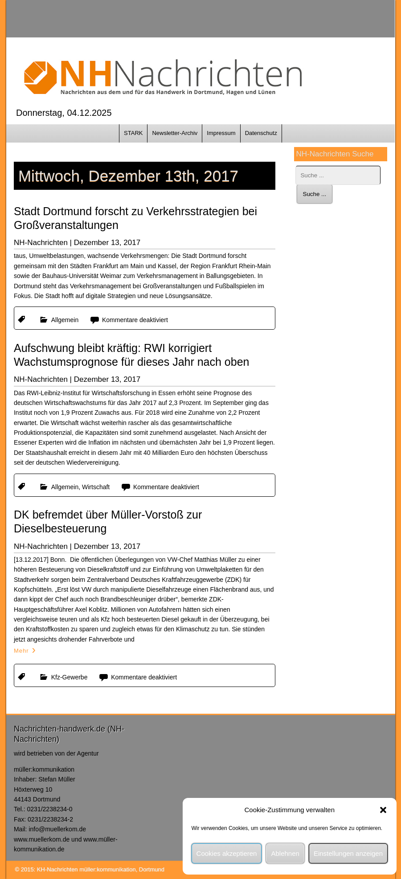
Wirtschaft (96, 487)
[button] (383, 809)
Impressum (221, 133)
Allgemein (64, 319)
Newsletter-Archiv (174, 133)
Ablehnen (285, 853)
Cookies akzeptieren (226, 853)
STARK (133, 133)
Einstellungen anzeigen (348, 853)
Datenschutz (261, 133)
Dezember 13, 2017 (107, 242)
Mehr (21, 650)
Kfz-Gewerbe (69, 677)
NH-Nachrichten (41, 242)
